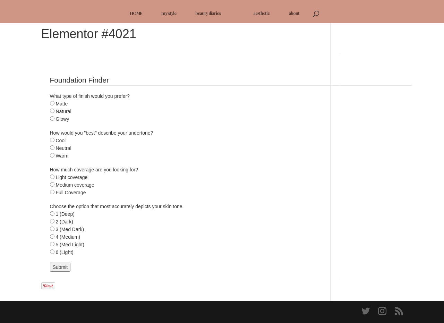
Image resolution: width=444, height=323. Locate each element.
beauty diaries (208, 13)
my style (168, 13)
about (294, 13)
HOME (136, 13)
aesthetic (261, 13)
